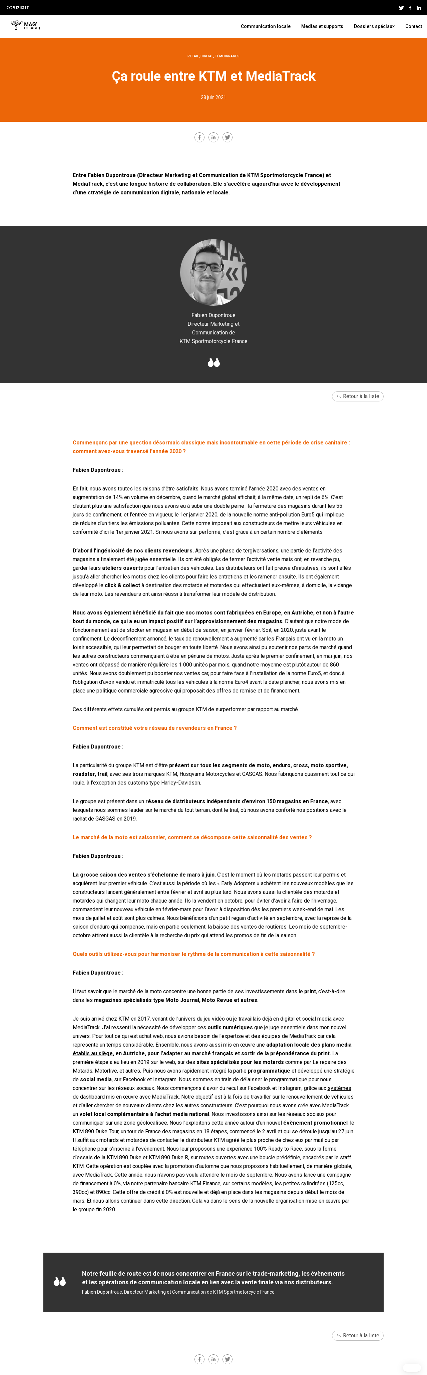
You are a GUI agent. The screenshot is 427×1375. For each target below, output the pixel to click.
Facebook (410, 7)
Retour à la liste (361, 396)
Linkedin (418, 7)
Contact (413, 26)
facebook (199, 137)
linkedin (213, 137)
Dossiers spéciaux (374, 26)
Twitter (401, 7)
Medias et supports (322, 26)
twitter (228, 137)
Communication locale (266, 26)
